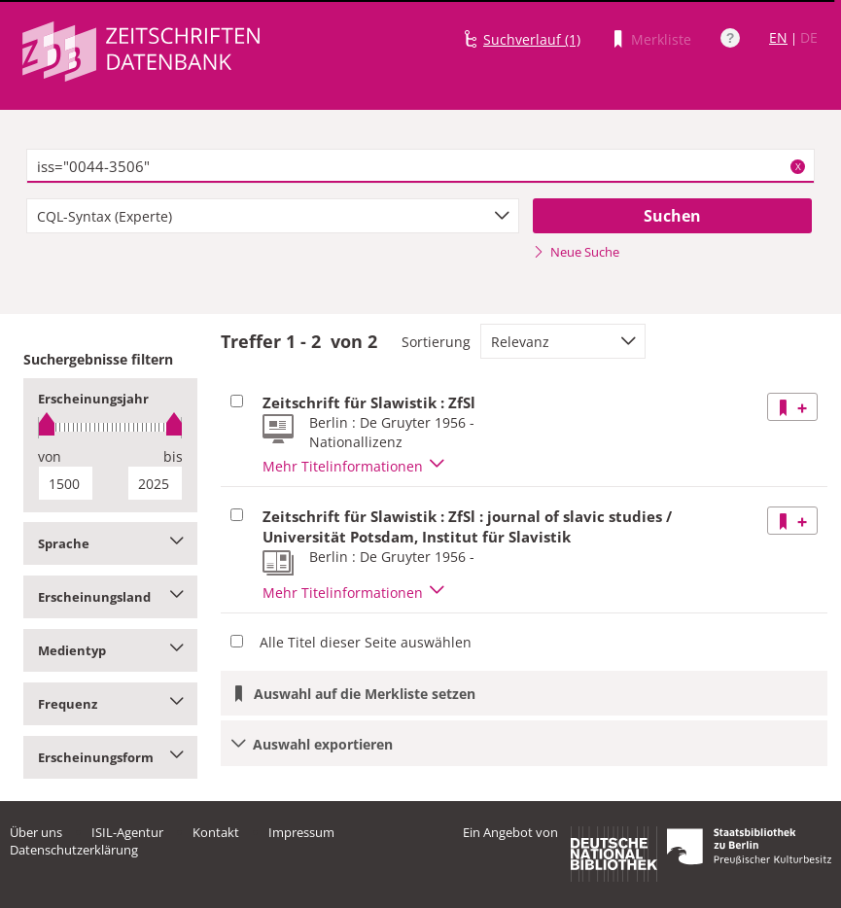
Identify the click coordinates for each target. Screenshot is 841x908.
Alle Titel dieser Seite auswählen (366, 642)
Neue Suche (576, 252)
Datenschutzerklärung (74, 849)
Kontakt (216, 832)
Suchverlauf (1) (531, 39)
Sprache (110, 543)
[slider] (110, 427)
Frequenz (110, 704)
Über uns (36, 832)
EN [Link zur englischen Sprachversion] (778, 37)
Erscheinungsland (110, 597)
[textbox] (420, 166)
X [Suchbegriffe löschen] (798, 166)
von (49, 456)
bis (173, 456)
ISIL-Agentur (127, 832)
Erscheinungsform (110, 757)
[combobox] (272, 215)
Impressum (301, 832)
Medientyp (110, 650)
